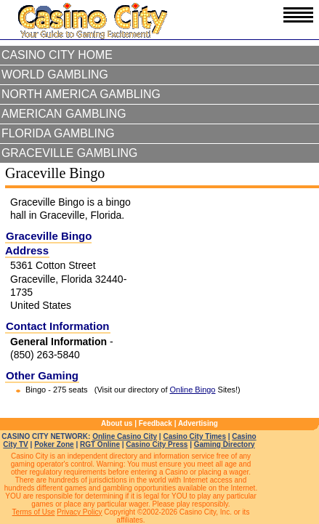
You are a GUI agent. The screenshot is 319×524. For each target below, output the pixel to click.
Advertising (198, 423)
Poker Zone (53, 444)
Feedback (155, 423)
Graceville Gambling (69, 153)
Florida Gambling (58, 133)
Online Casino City (124, 436)
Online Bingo (193, 389)
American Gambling (63, 114)
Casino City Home (57, 55)
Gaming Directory (224, 444)
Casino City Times (194, 436)
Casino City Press (156, 444)
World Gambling (54, 74)
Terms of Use (33, 512)
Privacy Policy (79, 512)
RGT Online (100, 444)
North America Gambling (81, 94)
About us (116, 423)
